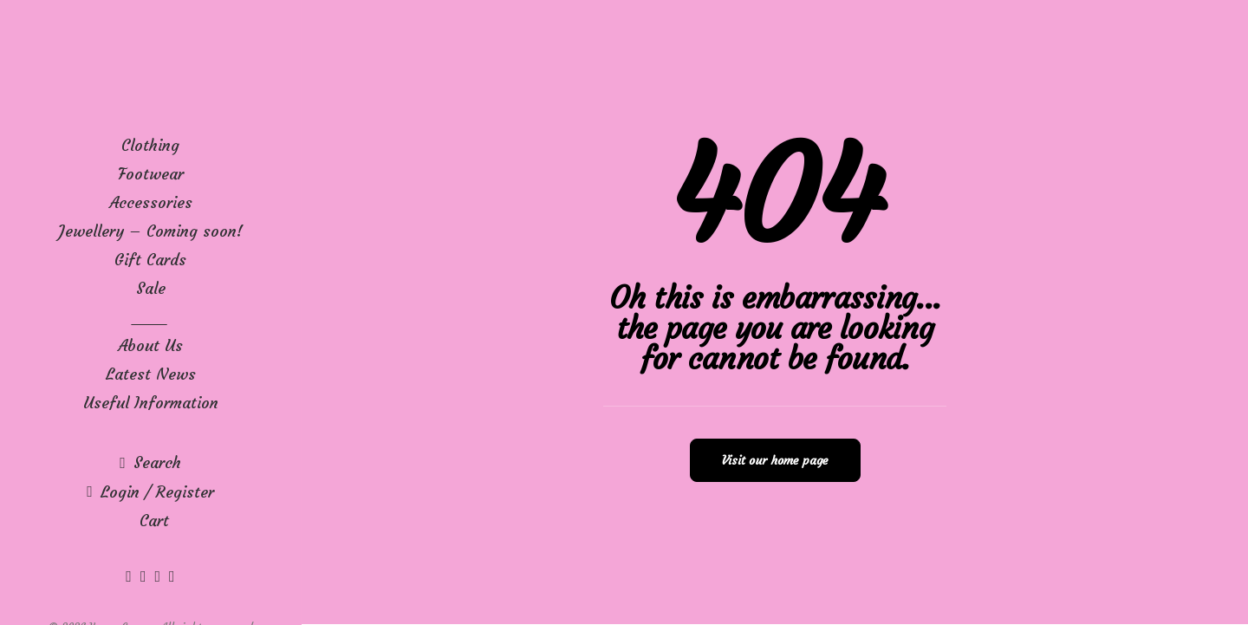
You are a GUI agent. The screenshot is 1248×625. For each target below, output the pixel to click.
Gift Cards (150, 260)
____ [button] (150, 317)
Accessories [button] (150, 202)
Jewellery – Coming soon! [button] (150, 231)
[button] (131, 576)
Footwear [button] (151, 174)
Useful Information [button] (150, 403)
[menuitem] (150, 145)
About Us (150, 345)
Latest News (151, 374)
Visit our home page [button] (775, 460)
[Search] (150, 462)
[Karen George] (150, 65)
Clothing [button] (150, 145)
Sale (151, 288)
